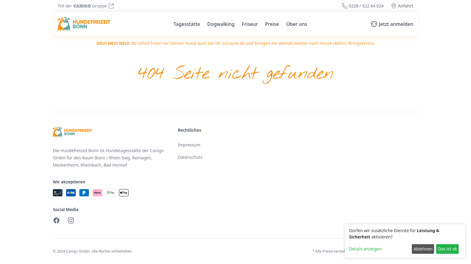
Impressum (189, 145)
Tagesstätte (187, 24)
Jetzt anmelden (391, 24)
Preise (272, 24)
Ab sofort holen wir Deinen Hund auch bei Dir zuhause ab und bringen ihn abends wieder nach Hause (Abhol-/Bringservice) (235, 43)
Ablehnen (423, 249)
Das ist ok (447, 249)
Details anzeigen (365, 249)
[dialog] (405, 241)
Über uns (296, 24)
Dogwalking (221, 24)
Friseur (250, 24)
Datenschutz (190, 157)
